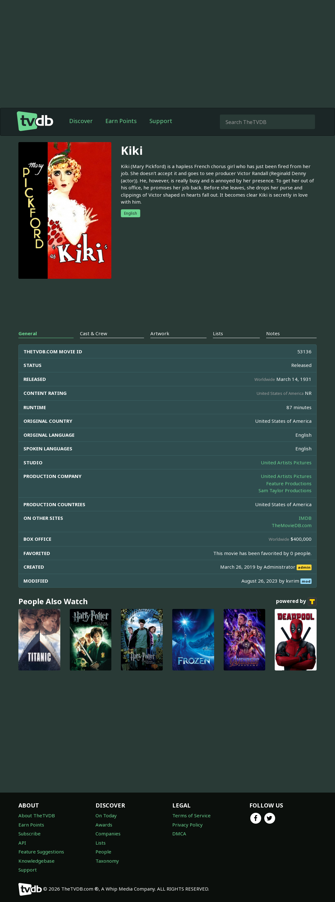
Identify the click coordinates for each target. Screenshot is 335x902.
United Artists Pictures (286, 462)
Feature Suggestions (41, 851)
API (22, 843)
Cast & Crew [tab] (93, 333)
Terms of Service (191, 815)
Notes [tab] (273, 333)
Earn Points (121, 121)
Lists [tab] (218, 333)
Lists (100, 843)
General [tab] (27, 333)
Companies (108, 833)
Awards (103, 824)
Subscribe (29, 833)
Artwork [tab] (159, 333)
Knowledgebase (36, 861)
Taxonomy (107, 861)
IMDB (305, 518)
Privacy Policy (187, 824)
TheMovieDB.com (292, 525)
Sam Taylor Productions (285, 490)
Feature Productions (289, 483)
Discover (81, 121)
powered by (296, 601)
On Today (106, 815)
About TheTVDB (36, 815)
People (103, 851)
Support (160, 121)
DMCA (179, 833)
